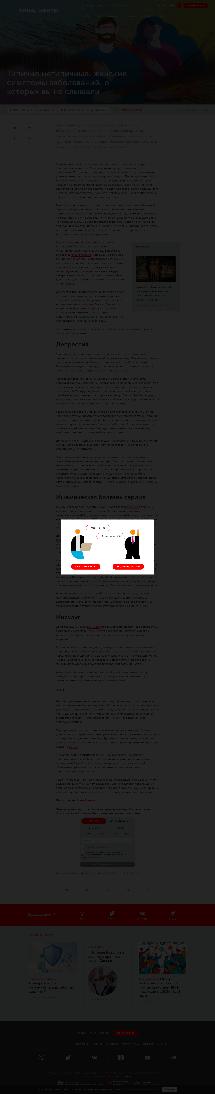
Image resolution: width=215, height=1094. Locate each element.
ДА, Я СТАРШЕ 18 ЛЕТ (86, 567)
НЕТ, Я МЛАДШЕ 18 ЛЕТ (128, 567)
